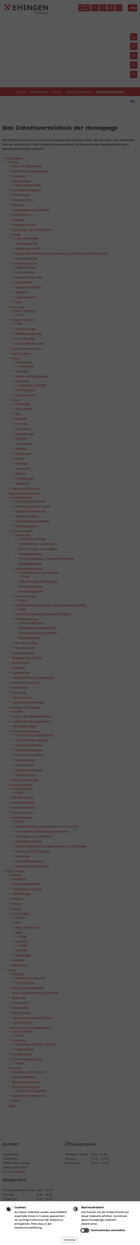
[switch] (85, 1230)
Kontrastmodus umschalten (108, 1230)
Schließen (70, 1239)
